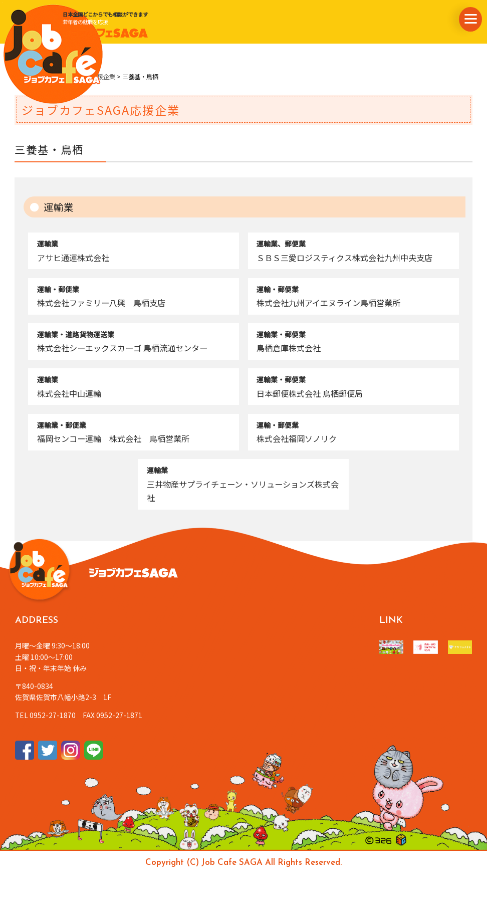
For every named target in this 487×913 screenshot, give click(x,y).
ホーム (24, 76)
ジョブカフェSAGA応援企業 (77, 76)
